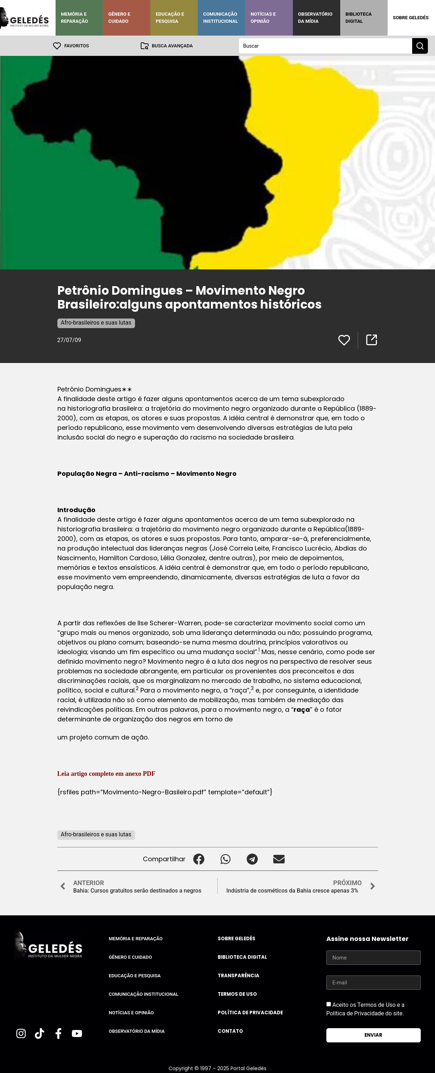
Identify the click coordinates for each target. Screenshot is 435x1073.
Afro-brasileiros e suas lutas (96, 322)
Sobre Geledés (411, 17)
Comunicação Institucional (220, 17)
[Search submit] (420, 45)
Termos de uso (237, 993)
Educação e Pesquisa (170, 17)
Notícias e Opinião (263, 17)
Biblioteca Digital (359, 17)
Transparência (238, 975)
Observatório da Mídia (315, 17)
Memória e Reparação (74, 17)
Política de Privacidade (250, 1012)
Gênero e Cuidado (119, 17)
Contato (230, 1030)
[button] (199, 859)
